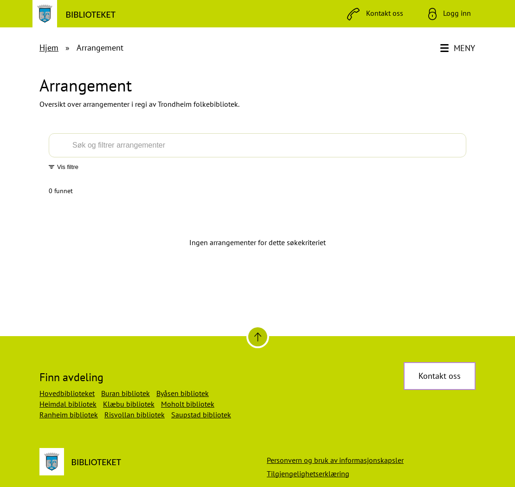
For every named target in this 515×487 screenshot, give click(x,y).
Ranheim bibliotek (68, 414)
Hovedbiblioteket (67, 393)
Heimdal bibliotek (68, 404)
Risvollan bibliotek (134, 414)
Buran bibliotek (125, 393)
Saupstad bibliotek (201, 414)
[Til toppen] (257, 336)
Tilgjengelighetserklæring (308, 473)
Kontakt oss (439, 375)
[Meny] (459, 48)
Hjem (48, 47)
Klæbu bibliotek (128, 404)
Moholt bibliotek (187, 404)
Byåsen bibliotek (182, 393)
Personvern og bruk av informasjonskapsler (335, 460)
